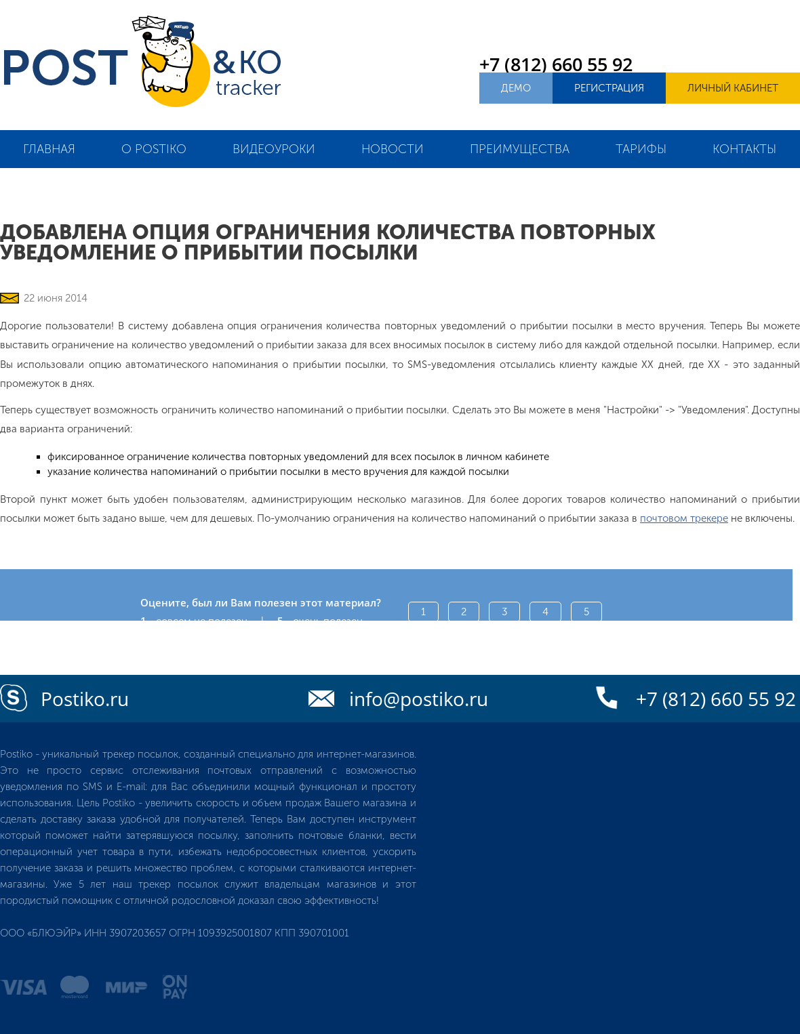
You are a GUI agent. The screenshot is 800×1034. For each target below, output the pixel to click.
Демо (516, 88)
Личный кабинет (732, 88)
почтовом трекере (684, 518)
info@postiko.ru (418, 698)
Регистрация (609, 88)
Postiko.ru (85, 698)
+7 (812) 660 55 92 (556, 64)
